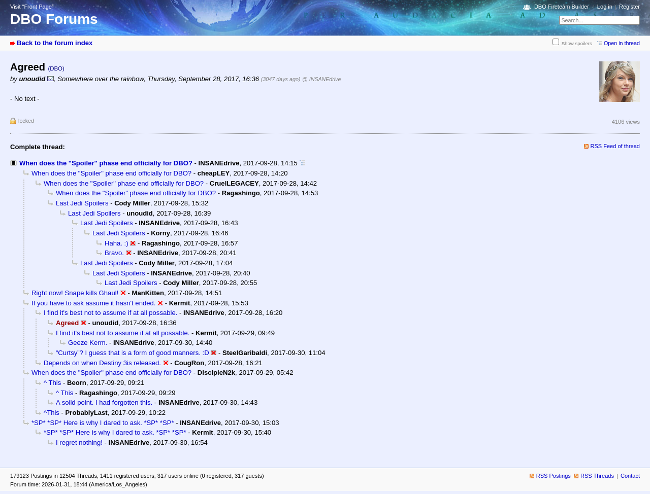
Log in (604, 7)
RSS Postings (553, 476)
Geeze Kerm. (87, 342)
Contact (630, 476)
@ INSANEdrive (321, 79)
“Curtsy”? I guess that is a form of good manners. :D (132, 353)
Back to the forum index (54, 43)
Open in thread (622, 43)
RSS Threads (597, 476)
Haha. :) (116, 243)
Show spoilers (577, 43)
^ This (52, 382)
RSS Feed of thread (615, 146)
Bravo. (114, 253)
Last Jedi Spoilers (82, 203)
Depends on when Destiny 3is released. (102, 363)
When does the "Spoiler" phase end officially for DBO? (105, 163)
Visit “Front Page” (32, 7)
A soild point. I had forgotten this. (104, 402)
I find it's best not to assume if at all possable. (110, 312)
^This (51, 412)
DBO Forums (54, 19)
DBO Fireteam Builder (561, 7)
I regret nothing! (79, 442)
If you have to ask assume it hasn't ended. (93, 303)
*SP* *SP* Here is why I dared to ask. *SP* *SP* (102, 423)
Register (629, 7)
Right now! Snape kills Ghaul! (74, 293)
